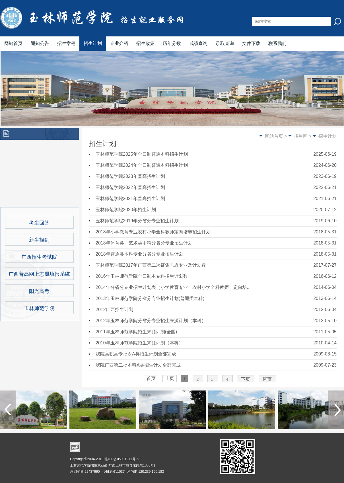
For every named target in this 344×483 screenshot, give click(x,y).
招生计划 (93, 43)
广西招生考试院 (39, 257)
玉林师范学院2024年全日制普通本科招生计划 (142, 165)
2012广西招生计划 (114, 309)
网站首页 (13, 43)
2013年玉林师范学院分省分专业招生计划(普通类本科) (150, 298)
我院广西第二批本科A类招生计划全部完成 (138, 365)
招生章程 (66, 43)
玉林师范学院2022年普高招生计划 (130, 187)
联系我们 (277, 43)
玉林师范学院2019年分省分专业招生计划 (137, 220)
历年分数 (172, 43)
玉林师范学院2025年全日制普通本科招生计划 (142, 154)
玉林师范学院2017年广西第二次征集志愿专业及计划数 (151, 265)
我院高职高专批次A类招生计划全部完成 (136, 354)
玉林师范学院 (39, 308)
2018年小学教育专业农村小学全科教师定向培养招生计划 (153, 231)
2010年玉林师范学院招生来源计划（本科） (139, 342)
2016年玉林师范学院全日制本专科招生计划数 (142, 276)
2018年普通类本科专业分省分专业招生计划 (139, 254)
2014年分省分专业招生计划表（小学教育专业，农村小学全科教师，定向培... (173, 287)
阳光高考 (39, 291)
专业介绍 (119, 43)
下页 (245, 379)
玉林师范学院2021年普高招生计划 (130, 198)
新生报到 (39, 240)
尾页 (267, 379)
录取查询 (225, 43)
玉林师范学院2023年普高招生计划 (130, 176)
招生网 (301, 136)
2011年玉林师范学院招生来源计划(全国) (136, 331)
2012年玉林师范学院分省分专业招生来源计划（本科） (151, 320)
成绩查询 (198, 43)
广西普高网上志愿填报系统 (39, 274)
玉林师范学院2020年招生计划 (126, 209)
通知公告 (40, 43)
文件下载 (251, 43)
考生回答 (39, 223)
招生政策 (145, 43)
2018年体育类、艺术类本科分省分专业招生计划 (144, 243)
